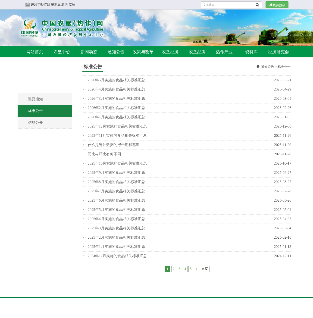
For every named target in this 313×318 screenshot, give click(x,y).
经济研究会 (278, 52)
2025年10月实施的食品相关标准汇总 (117, 163)
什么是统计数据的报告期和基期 (114, 145)
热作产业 (224, 52)
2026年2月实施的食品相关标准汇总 (116, 108)
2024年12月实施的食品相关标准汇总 (117, 256)
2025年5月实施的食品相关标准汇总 (116, 210)
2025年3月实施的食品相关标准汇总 (116, 228)
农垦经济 (170, 52)
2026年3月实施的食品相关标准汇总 (116, 98)
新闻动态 (89, 52)
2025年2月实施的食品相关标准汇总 (116, 237)
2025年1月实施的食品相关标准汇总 (116, 247)
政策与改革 (143, 52)
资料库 (251, 52)
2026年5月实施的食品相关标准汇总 (116, 80)
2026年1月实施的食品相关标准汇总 (116, 117)
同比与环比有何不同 (104, 154)
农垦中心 (61, 52)
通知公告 (116, 52)
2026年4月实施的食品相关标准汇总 (116, 89)
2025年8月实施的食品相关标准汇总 (116, 182)
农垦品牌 (197, 52)
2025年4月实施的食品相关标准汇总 (116, 219)
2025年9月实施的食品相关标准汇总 (116, 173)
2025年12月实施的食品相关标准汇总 (117, 126)
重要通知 (35, 99)
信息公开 (35, 123)
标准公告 (35, 111)
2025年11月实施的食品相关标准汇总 (117, 135)
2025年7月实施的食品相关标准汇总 (116, 191)
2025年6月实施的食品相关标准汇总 (116, 200)
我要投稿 (277, 5)
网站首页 (34, 52)
